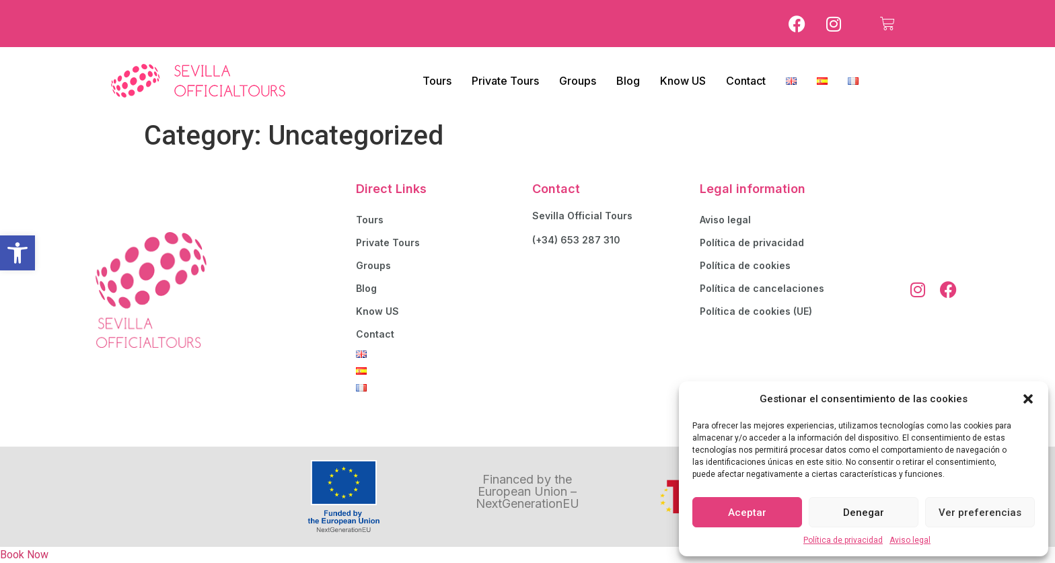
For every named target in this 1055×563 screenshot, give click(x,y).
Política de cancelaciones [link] (762, 288)
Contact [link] (746, 80)
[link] (17, 252)
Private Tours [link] (505, 80)
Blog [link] (628, 80)
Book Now (24, 554)
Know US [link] (683, 80)
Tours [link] (437, 80)
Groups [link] (577, 80)
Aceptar (747, 512)
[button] (1028, 399)
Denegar (863, 512)
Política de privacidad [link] (843, 540)
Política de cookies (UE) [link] (756, 311)
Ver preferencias (980, 512)
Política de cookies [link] (745, 265)
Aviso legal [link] (910, 540)
